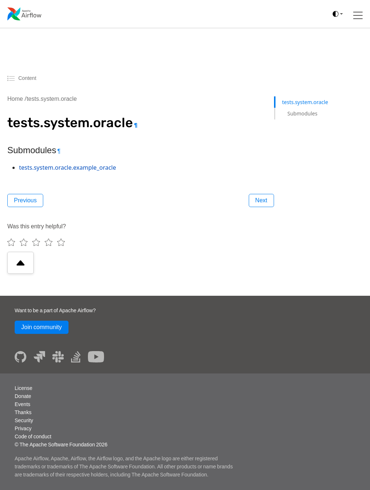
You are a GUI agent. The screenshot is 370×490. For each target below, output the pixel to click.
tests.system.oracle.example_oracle (67, 167)
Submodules (302, 113)
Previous (25, 200)
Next (261, 200)
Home (15, 98)
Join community (41, 327)
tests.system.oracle (52, 98)
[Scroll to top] (20, 263)
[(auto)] (338, 14)
